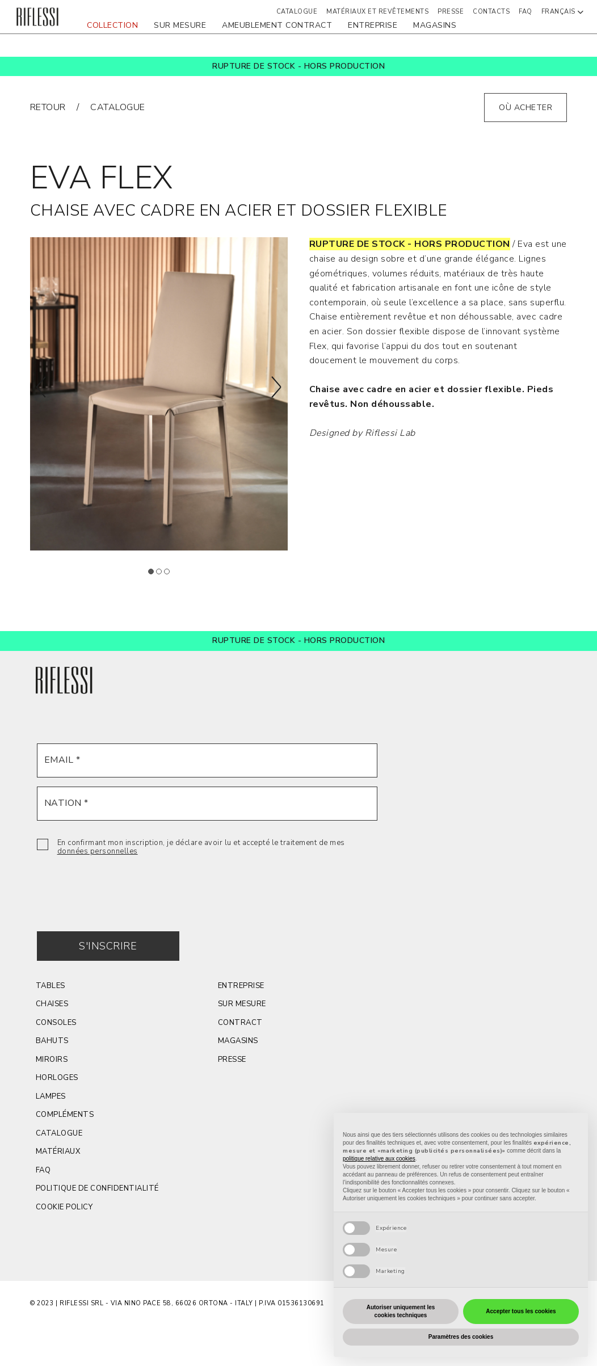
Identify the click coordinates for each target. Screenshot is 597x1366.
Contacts (491, 11)
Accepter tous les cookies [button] (521, 1311)
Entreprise (241, 986)
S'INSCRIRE (108, 946)
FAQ (525, 11)
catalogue (117, 107)
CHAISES (52, 1004)
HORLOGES (57, 1078)
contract (240, 1023)
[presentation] (123, 885)
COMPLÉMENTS (65, 1114)
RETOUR (48, 107)
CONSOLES (56, 1023)
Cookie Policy (64, 1207)
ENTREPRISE (372, 25)
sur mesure (180, 25)
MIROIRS (52, 1059)
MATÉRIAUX (58, 1151)
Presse (232, 1059)
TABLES (50, 986)
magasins (434, 25)
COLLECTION (112, 25)
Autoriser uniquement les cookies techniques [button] (401, 1311)
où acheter (525, 107)
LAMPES (51, 1096)
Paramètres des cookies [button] (461, 1337)
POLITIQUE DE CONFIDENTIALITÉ (97, 1188)
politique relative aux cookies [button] (379, 1158)
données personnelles (97, 851)
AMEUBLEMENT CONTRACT (277, 25)
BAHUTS (52, 1041)
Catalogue (59, 1133)
